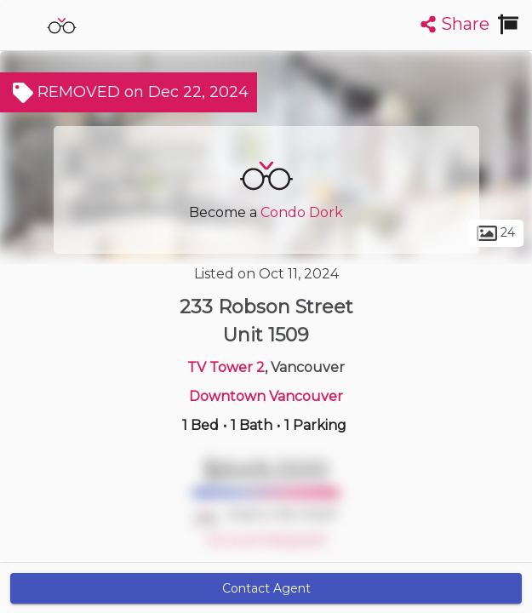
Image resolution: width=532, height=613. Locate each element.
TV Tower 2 (226, 367)
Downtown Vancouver (266, 396)
